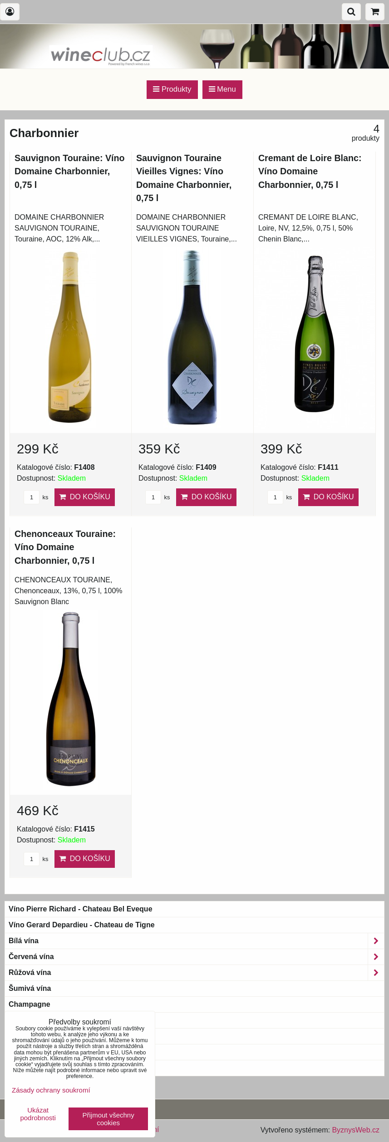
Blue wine (26, 1068)
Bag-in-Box (28, 1052)
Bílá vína (196, 941)
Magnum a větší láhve (46, 1036)
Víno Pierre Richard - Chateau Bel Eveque (81, 909)
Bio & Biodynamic (45, 1020)
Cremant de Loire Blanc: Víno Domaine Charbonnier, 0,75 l (310, 171)
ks (36, 497)
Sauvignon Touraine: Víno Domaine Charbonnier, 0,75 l (70, 171)
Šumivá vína (30, 988)
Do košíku (84, 497)
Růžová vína (196, 972)
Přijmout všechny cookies (108, 1119)
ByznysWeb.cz (355, 1130)
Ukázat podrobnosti (37, 1114)
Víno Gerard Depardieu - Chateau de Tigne (82, 925)
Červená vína (196, 957)
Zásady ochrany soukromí (51, 1090)
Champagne (29, 1004)
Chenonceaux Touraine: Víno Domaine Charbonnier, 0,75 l (65, 547)
